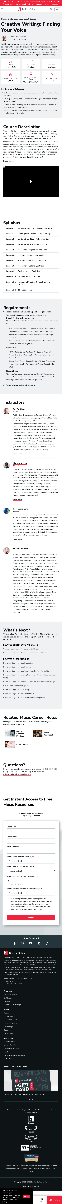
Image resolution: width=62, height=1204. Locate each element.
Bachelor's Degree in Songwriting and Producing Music (24, 697)
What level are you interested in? (21, 867)
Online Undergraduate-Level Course (18, 19)
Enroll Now (54, 1200)
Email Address (13, 847)
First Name (11, 827)
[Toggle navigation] (2, 9)
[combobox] (31, 880)
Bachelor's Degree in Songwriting (16, 690)
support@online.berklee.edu (16, 380)
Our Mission (8, 1016)
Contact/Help (9, 1033)
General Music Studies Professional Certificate (21, 649)
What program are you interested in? (22, 876)
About (6, 1013)
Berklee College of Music (40, 1182)
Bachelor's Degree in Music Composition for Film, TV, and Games (27, 671)
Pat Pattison (22, 37)
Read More (8, 161)
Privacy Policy (34, 1186)
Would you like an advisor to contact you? (24, 889)
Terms (25, 1186)
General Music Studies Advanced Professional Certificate (25, 653)
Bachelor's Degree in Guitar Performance (18, 694)
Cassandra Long (20, 509)
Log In (57, 9)
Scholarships (8, 1026)
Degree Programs (10, 994)
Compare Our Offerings (12, 1005)
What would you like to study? (20, 857)
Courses (7, 1001)
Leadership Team (10, 1020)
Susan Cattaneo (20, 548)
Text (41, 1200)
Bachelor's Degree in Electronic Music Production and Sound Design (29, 682)
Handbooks (8, 1052)
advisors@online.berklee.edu (17, 774)
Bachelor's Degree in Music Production (18, 663)
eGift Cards (8, 1059)
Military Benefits (10, 1045)
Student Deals (42, 374)
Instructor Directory (11, 1023)
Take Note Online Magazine (14, 1055)
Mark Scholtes (20, 463)
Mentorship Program (11, 1048)
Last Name (11, 837)
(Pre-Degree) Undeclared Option (15, 686)
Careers (7, 1030)
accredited (19, 1110)
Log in (24, 816)
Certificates (8, 998)
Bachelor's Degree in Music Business (17, 667)
